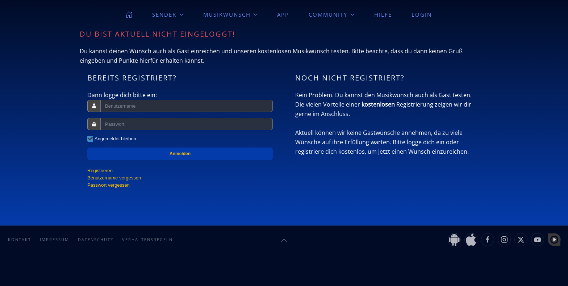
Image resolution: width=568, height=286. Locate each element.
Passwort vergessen (108, 185)
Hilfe (383, 14)
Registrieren (100, 170)
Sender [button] (168, 14)
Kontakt (19, 239)
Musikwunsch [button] (230, 14)
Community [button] (332, 14)
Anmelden (180, 153)
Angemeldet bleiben (115, 138)
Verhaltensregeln (147, 239)
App (283, 14)
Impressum (54, 239)
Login (422, 14)
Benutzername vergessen (114, 178)
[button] (284, 240)
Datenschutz (95, 239)
